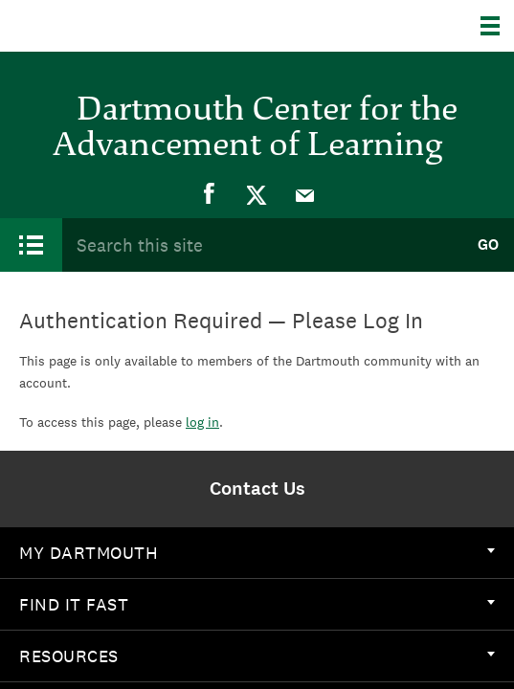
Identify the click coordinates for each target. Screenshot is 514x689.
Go (488, 244)
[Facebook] (210, 194)
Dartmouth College (112, 25)
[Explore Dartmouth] (497, 25)
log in (202, 422)
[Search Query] (261, 244)
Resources (257, 656)
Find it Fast (257, 604)
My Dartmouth (257, 553)
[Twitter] (257, 194)
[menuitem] (210, 194)
